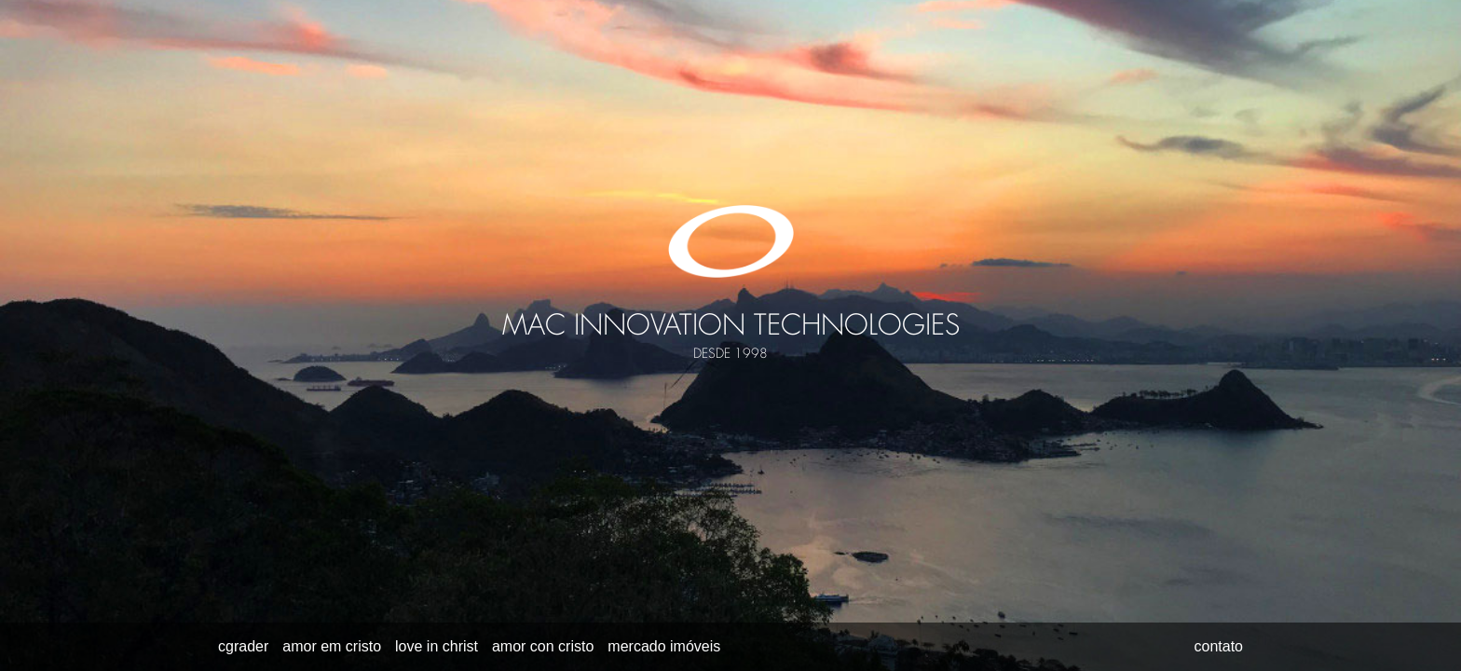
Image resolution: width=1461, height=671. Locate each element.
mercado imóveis (664, 646)
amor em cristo (331, 646)
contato (1219, 646)
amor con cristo (543, 646)
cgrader (243, 646)
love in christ (436, 646)
